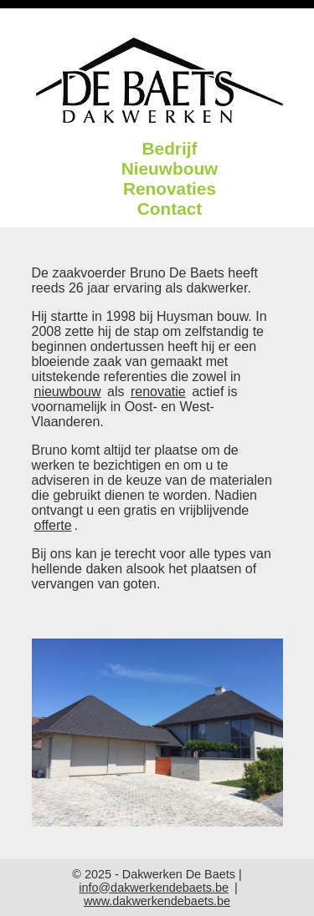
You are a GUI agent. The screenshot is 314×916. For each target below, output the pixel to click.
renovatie (158, 391)
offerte (53, 525)
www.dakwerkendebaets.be (157, 901)
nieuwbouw (67, 391)
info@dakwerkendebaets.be (154, 887)
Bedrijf (170, 148)
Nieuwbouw (170, 168)
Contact (169, 208)
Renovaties (169, 188)
